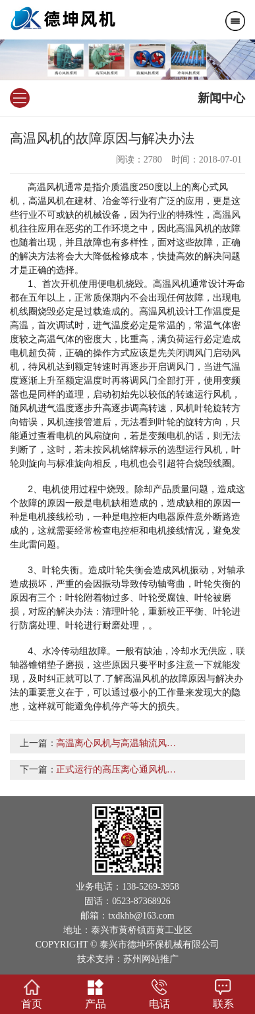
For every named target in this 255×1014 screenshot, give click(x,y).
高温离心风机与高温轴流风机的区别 (130, 743)
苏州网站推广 (151, 959)
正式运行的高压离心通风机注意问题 (130, 769)
